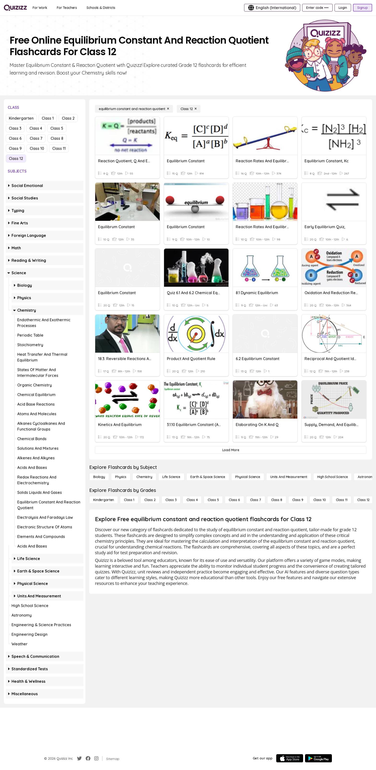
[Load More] (230, 450)
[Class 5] (213, 500)
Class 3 (15, 128)
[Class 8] (276, 500)
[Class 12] (188, 109)
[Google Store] (318, 758)
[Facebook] (88, 758)
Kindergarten (21, 118)
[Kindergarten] (103, 500)
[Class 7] (255, 500)
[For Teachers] (67, 8)
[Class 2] (149, 500)
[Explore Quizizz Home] (15, 8)
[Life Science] (171, 477)
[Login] (343, 8)
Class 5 (56, 128)
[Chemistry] (144, 477)
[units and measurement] (288, 477)
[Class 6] (234, 500)
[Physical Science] (247, 477)
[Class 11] (342, 500)
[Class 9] (297, 500)
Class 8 (57, 138)
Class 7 (36, 138)
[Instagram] (96, 758)
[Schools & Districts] (101, 8)
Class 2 (68, 118)
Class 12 (16, 158)
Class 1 (48, 118)
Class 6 (15, 138)
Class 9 (15, 148)
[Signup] (362, 8)
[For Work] (40, 8)
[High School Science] (332, 477)
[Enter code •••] (317, 8)
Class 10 (37, 148)
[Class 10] (319, 500)
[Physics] (120, 477)
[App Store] (289, 758)
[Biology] (99, 477)
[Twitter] (79, 758)
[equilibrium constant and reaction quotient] (134, 109)
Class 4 (35, 128)
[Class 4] (192, 500)
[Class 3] (171, 500)
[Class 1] (129, 500)
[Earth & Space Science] (207, 477)
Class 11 (59, 148)
